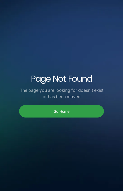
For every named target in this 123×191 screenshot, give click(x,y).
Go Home (61, 111)
